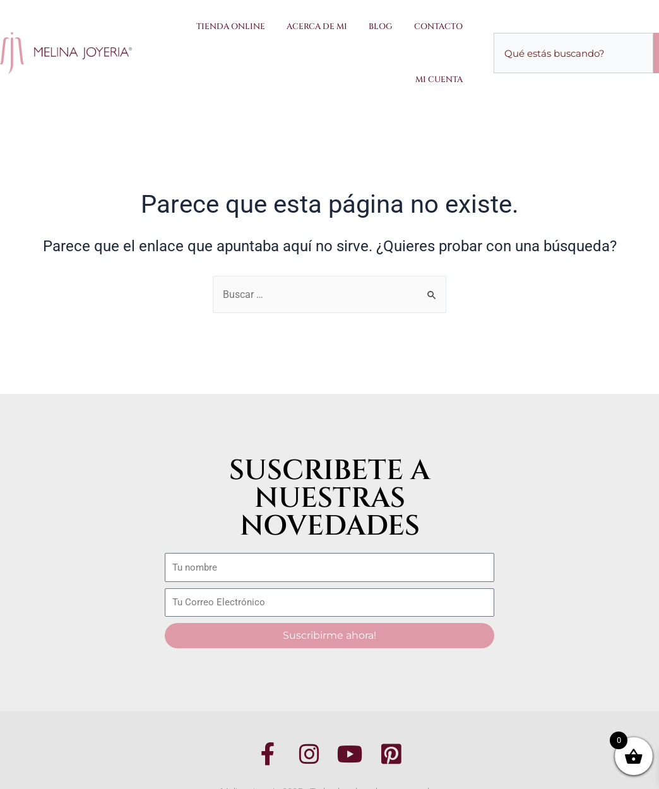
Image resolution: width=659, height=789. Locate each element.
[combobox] (573, 53)
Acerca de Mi (317, 26)
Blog (381, 26)
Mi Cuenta (439, 79)
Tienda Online (230, 26)
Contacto (438, 26)
